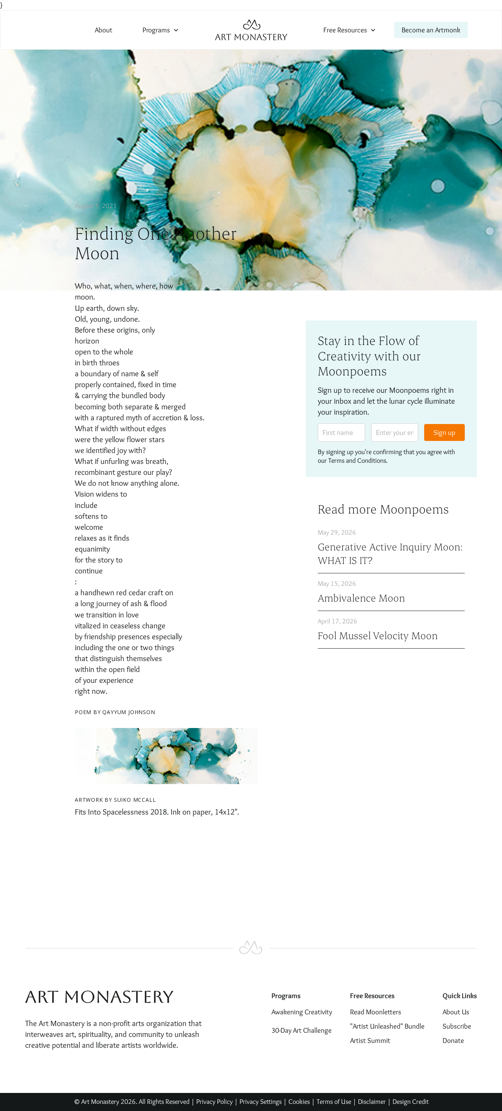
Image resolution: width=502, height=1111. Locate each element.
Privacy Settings (261, 1101)
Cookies (299, 1101)
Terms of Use (334, 1101)
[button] (160, 29)
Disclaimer (372, 1101)
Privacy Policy (214, 1101)
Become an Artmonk (431, 29)
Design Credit (411, 1101)
